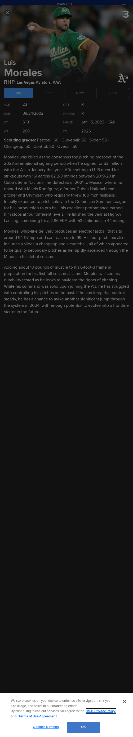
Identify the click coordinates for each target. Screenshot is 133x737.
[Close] (124, 701)
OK (83, 727)
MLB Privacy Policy (101, 711)
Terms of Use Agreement (38, 716)
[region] (66, 715)
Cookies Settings (46, 727)
